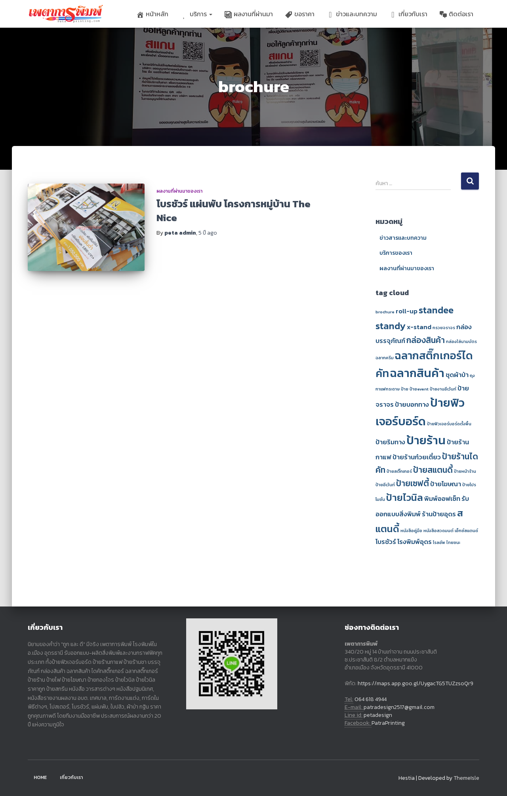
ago (207, 233)
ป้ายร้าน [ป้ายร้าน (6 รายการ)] (426, 440)
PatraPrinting (388, 723)
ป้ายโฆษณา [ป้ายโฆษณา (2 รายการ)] (445, 484)
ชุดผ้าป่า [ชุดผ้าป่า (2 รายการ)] (457, 375)
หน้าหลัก (152, 14)
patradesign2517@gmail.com (399, 707)
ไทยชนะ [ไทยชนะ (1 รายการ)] (453, 542)
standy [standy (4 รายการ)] (390, 325)
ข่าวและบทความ (351, 14)
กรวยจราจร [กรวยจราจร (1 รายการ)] (444, 327)
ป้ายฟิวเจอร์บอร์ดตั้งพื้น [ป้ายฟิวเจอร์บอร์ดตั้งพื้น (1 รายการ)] (449, 424)
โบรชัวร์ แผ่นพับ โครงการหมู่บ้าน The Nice (233, 210)
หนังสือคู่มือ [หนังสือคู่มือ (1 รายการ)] (411, 530)
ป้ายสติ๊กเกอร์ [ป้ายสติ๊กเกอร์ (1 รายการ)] (399, 471)
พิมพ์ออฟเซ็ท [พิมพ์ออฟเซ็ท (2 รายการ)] (442, 499)
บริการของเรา (395, 253)
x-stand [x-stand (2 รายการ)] (419, 327)
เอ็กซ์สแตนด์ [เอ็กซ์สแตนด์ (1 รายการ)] (466, 530)
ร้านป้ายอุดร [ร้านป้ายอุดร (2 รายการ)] (439, 514)
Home (40, 777)
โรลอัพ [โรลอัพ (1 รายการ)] (439, 542)
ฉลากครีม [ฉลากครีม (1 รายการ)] (384, 357)
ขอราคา (299, 14)
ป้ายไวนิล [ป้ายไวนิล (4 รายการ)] (404, 497)
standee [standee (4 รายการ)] (436, 310)
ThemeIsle (466, 778)
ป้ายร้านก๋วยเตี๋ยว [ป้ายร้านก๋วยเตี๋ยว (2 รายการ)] (417, 457)
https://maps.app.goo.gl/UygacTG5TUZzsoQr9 (415, 683)
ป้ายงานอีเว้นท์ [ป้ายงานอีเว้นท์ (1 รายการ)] (443, 389)
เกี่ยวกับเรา (408, 14)
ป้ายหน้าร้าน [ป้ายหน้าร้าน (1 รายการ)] (465, 471)
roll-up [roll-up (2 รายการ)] (406, 311)
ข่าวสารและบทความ (403, 238)
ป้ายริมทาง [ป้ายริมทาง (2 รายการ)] (390, 442)
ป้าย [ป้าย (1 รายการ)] (404, 389)
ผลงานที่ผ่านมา (248, 14)
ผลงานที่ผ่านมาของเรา (179, 191)
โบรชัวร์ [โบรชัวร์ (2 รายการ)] (385, 542)
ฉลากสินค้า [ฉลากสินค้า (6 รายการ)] (417, 373)
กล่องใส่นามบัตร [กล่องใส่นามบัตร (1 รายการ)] (461, 341)
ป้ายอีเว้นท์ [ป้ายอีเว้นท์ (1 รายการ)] (385, 484)
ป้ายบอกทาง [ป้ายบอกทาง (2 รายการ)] (412, 404)
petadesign (378, 715)
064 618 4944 (371, 699)
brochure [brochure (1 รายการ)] (385, 312)
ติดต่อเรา (456, 14)
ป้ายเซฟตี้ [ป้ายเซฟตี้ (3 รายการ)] (412, 483)
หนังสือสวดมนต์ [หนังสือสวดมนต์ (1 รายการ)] (438, 530)
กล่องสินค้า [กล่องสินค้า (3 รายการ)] (425, 340)
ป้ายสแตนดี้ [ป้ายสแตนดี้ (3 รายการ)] (433, 470)
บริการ (196, 14)
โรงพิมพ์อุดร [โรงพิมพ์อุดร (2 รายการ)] (414, 542)
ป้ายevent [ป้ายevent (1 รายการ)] (419, 389)
